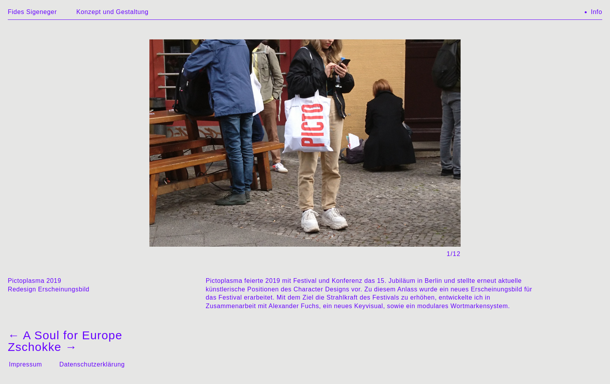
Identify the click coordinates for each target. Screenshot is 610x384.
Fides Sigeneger (32, 12)
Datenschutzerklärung (91, 364)
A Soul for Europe (65, 335)
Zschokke (42, 346)
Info (596, 12)
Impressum (25, 364)
